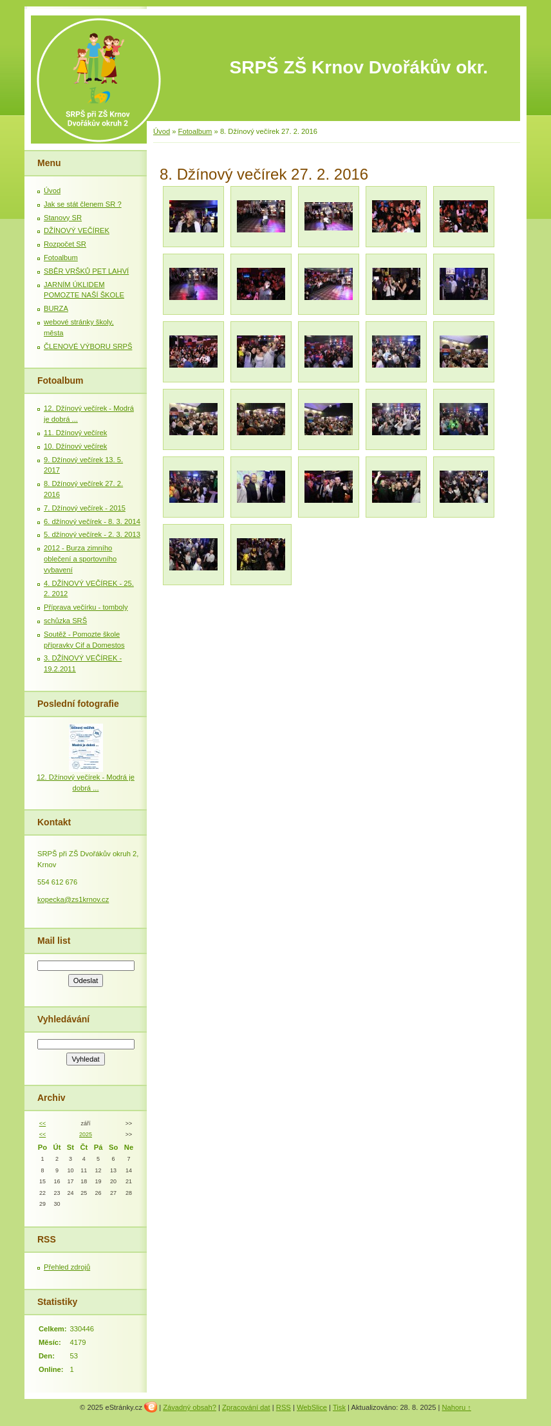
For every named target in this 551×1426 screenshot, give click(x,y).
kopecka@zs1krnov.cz (73, 899)
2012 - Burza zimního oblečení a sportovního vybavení (80, 559)
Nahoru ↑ (456, 1407)
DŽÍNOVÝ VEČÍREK (76, 230)
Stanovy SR (63, 217)
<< (42, 1123)
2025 (85, 1134)
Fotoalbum (195, 131)
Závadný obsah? (189, 1407)
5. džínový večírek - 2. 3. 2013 (92, 534)
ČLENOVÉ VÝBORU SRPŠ (88, 346)
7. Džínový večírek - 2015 (85, 508)
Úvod (161, 131)
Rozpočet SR (65, 244)
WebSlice (312, 1407)
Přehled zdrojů (67, 1267)
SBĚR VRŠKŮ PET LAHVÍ (86, 271)
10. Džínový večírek (75, 446)
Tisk (339, 1407)
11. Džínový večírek (75, 432)
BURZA (56, 308)
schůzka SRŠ (65, 620)
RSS (283, 1407)
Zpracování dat (246, 1407)
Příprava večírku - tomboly (86, 607)
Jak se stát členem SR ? (83, 204)
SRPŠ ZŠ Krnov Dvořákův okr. (359, 67)
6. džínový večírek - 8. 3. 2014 (92, 521)
